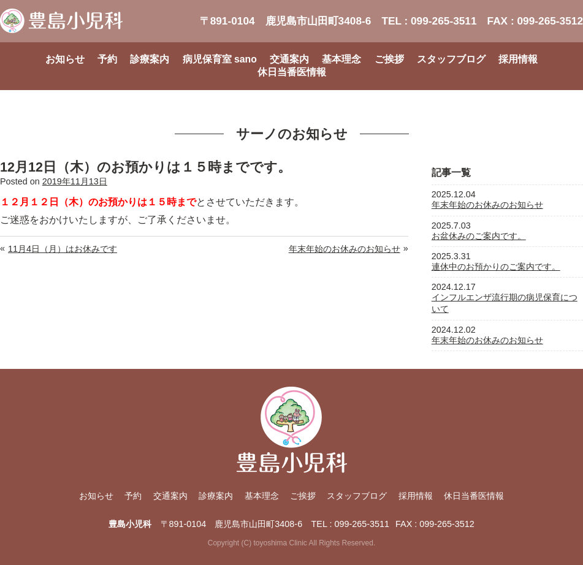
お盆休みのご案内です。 (479, 236)
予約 (107, 59)
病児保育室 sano (220, 59)
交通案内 (289, 59)
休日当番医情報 (291, 72)
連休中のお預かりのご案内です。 (496, 266)
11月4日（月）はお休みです (62, 249)
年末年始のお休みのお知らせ (344, 249)
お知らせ (65, 59)
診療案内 (149, 59)
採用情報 (518, 59)
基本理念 (341, 59)
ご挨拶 (389, 59)
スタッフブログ (451, 59)
